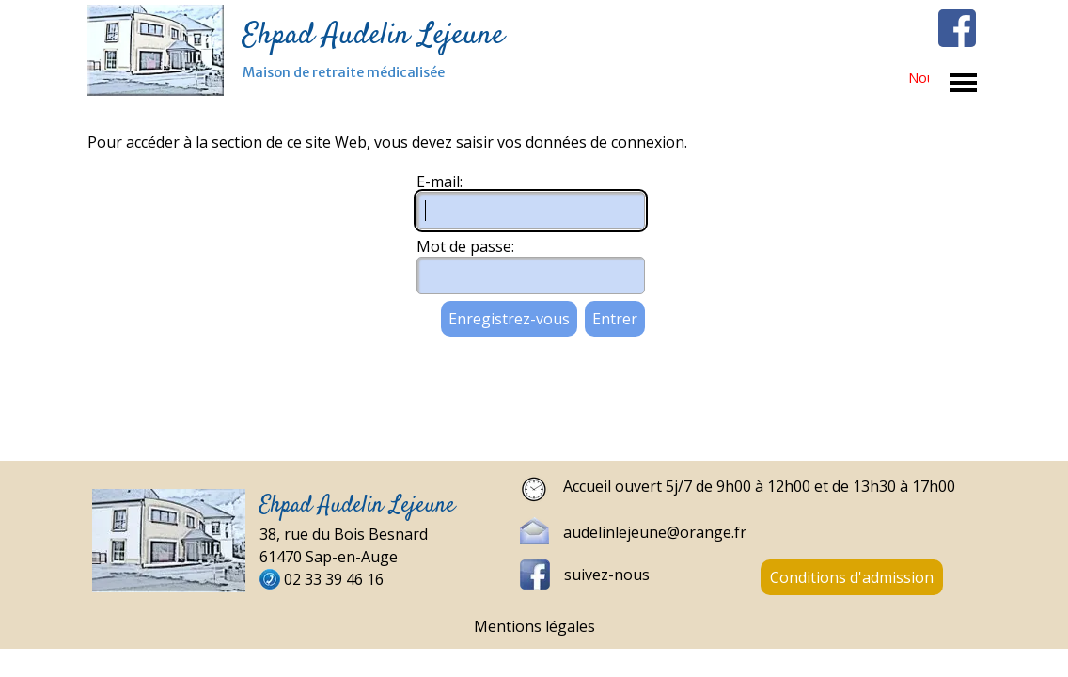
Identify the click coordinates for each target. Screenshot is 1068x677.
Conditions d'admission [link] (852, 577)
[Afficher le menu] (963, 82)
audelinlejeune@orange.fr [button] (654, 532)
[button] (541, 530)
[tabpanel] (750, 489)
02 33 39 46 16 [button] (334, 579)
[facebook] (957, 28)
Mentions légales (534, 626)
